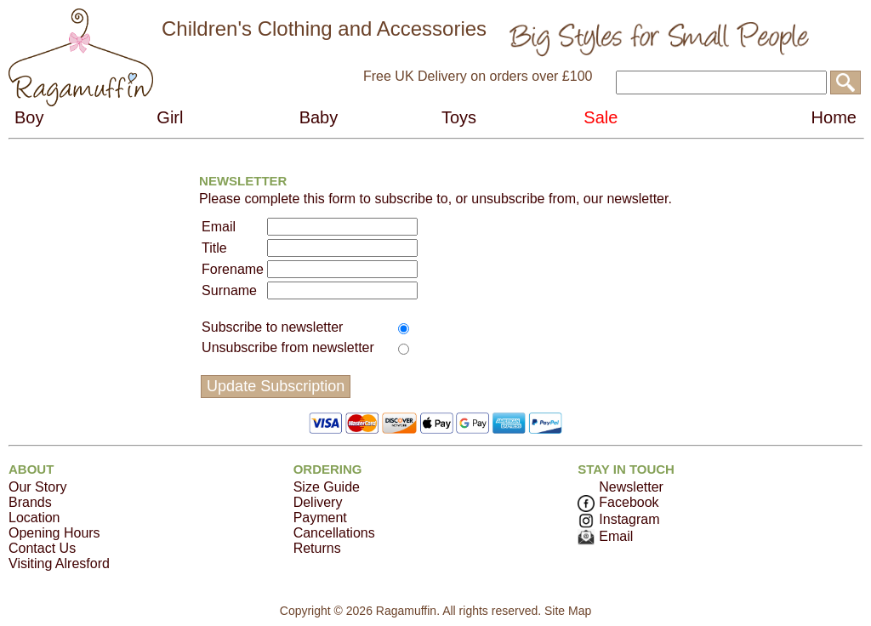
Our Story (37, 487)
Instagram (618, 519)
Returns (317, 548)
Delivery (318, 502)
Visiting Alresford (59, 563)
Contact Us (42, 548)
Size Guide (326, 487)
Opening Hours (54, 533)
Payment (320, 517)
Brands (30, 502)
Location (34, 517)
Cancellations (334, 533)
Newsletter (631, 487)
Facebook (618, 502)
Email (605, 536)
